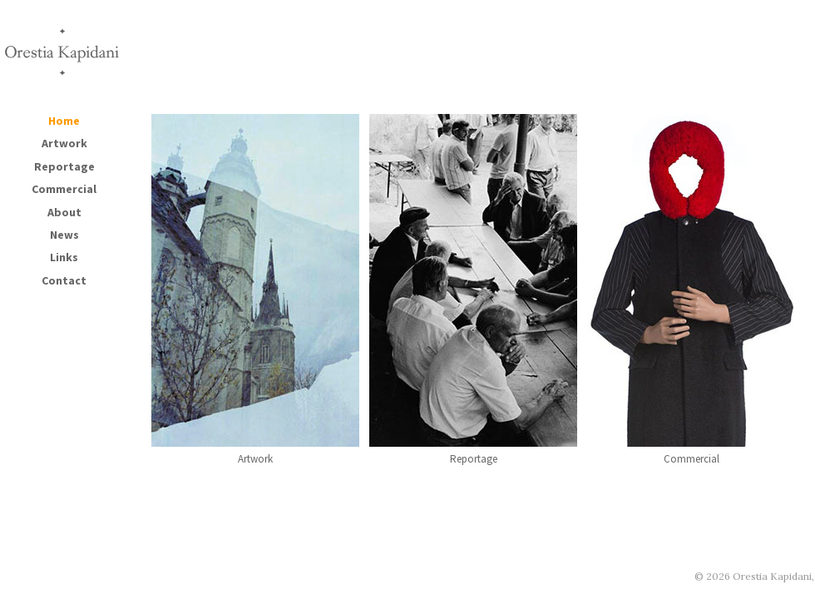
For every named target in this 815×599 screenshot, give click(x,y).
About (64, 212)
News (64, 234)
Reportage (64, 166)
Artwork (64, 143)
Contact (64, 280)
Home (64, 120)
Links (64, 257)
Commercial (64, 188)
